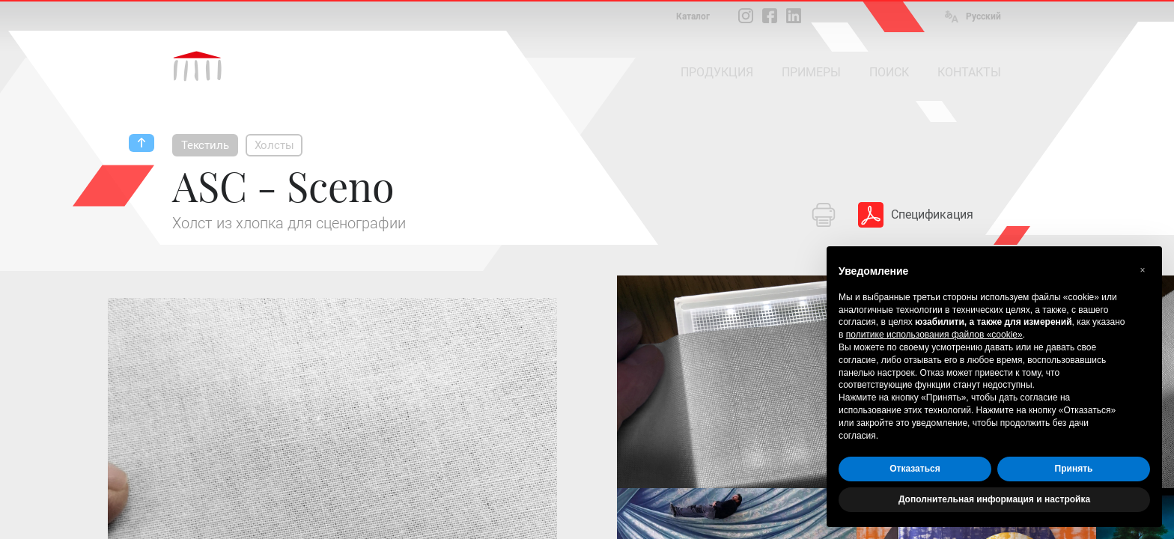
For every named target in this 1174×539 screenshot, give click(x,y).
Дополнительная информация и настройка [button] (994, 499)
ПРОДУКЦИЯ (717, 72)
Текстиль (205, 145)
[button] (1143, 270)
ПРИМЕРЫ (811, 72)
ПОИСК (889, 72)
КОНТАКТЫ (969, 72)
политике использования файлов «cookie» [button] (934, 334)
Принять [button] (1074, 468)
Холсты (274, 145)
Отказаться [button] (914, 468)
